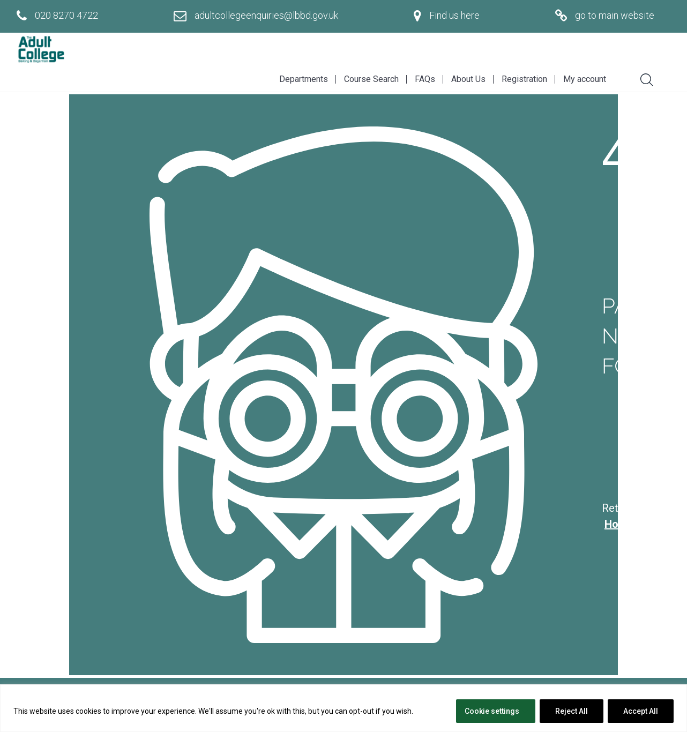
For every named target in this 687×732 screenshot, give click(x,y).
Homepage (631, 524)
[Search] (642, 78)
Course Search (371, 79)
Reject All (571, 711)
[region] (343, 708)
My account (584, 79)
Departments (303, 79)
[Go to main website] (604, 16)
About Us (468, 79)
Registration (524, 79)
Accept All (640, 711)
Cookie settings (492, 711)
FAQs (425, 79)
